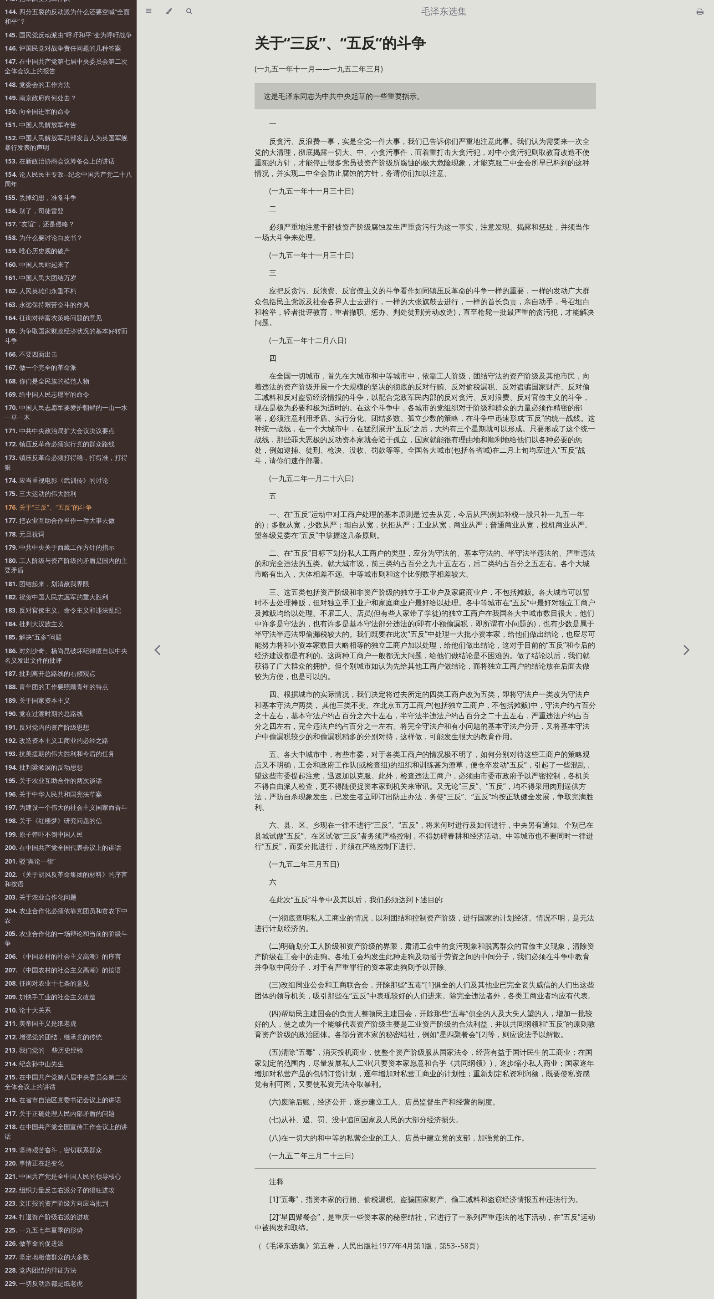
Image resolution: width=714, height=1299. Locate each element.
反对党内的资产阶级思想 (47, 727)
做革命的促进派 (34, 1243)
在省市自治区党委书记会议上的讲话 (63, 1099)
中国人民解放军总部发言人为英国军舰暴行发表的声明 (66, 142)
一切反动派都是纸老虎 (44, 1283)
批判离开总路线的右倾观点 (50, 673)
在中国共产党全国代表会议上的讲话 (63, 847)
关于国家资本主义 (37, 700)
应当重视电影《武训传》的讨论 (56, 480)
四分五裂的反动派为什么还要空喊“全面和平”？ (67, 16)
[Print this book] (700, 11)
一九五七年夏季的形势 (44, 1230)
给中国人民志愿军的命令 (47, 394)
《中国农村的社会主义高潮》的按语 (63, 970)
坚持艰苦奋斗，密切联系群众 (53, 1150)
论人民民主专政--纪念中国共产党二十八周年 (68, 179)
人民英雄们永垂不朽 (40, 290)
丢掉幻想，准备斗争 (40, 197)
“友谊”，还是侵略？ (40, 224)
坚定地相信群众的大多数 (47, 1257)
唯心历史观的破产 (37, 250)
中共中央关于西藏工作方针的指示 (60, 547)
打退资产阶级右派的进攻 (47, 1216)
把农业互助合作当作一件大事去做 (60, 520)
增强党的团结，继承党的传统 (53, 1037)
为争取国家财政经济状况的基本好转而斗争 (66, 336)
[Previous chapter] (157, 649)
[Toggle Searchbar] (189, 11)
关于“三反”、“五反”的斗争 (48, 507)
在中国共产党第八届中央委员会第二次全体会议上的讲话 (66, 1082)
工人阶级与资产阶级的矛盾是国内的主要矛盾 (66, 565)
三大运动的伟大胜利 (40, 493)
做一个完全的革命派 (40, 367)
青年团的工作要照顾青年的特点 (56, 686)
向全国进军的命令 (37, 111)
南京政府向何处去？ (40, 97)
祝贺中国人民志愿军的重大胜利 (56, 597)
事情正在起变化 (34, 1163)
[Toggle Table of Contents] (148, 11)
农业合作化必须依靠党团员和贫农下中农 (66, 915)
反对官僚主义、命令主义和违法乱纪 (63, 610)
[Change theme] (168, 11)
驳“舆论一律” (30, 861)
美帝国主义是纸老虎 (40, 1023)
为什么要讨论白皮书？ (44, 237)
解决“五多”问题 (33, 637)
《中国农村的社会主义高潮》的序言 (63, 956)
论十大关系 (28, 1010)
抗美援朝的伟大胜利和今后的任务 (60, 753)
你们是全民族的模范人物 (47, 381)
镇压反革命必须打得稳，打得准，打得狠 (66, 462)
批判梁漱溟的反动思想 (44, 767)
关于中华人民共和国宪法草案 (53, 794)
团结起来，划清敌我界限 (47, 583)
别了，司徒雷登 (34, 210)
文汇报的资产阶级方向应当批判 (56, 1203)
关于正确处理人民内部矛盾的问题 (60, 1113)
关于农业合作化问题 (40, 897)
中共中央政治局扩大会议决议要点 (60, 430)
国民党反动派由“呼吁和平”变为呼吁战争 (68, 35)
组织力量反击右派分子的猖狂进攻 (60, 1190)
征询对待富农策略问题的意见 (53, 317)
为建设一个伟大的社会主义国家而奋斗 (66, 807)
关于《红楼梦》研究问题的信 (53, 820)
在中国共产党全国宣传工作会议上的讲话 (66, 1131)
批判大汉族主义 (34, 623)
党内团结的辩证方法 (40, 1270)
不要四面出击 (31, 354)
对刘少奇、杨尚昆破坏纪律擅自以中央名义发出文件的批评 (66, 655)
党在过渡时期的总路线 (44, 713)
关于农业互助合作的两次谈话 (53, 780)
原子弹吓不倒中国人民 (44, 834)
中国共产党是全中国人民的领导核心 (63, 1176)
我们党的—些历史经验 (44, 1050)
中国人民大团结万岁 (40, 277)
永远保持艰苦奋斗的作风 (47, 304)
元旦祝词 (25, 534)
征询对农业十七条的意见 (47, 983)
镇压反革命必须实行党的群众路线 (60, 444)
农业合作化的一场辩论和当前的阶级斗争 (66, 938)
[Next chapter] (686, 649)
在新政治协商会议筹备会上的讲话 (60, 161)
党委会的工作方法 (37, 84)
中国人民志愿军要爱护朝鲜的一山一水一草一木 (66, 412)
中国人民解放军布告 (40, 124)
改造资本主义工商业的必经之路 (56, 740)
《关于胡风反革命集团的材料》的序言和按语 (66, 879)
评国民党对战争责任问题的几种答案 (63, 48)
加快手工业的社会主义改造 (50, 996)
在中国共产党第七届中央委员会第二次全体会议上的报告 (66, 66)
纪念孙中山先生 (34, 1063)
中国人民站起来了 (37, 264)
